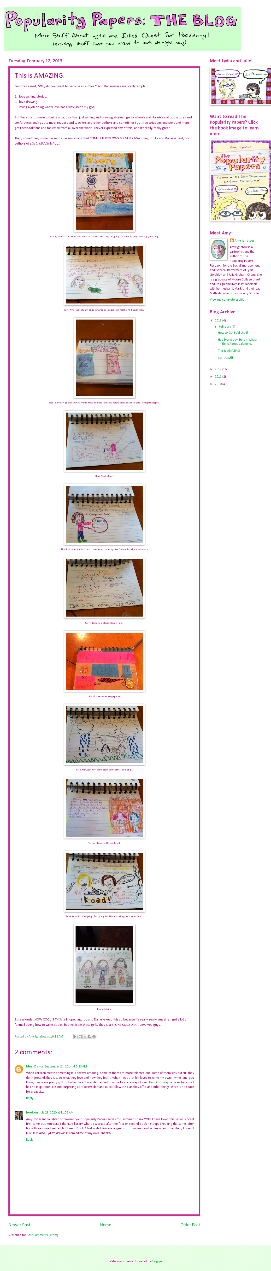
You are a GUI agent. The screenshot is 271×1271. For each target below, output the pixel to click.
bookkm (32, 1112)
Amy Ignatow (244, 240)
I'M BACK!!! (225, 358)
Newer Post (19, 1225)
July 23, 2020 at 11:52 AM (56, 1112)
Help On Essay (158, 1082)
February (225, 326)
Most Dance (34, 1066)
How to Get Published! (233, 332)
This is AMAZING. (229, 350)
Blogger (157, 1261)
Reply (29, 1098)
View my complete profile (227, 299)
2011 (218, 376)
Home (105, 1225)
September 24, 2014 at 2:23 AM (66, 1066)
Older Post (190, 1225)
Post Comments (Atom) (42, 1235)
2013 (218, 320)
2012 (218, 369)
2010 (218, 384)
